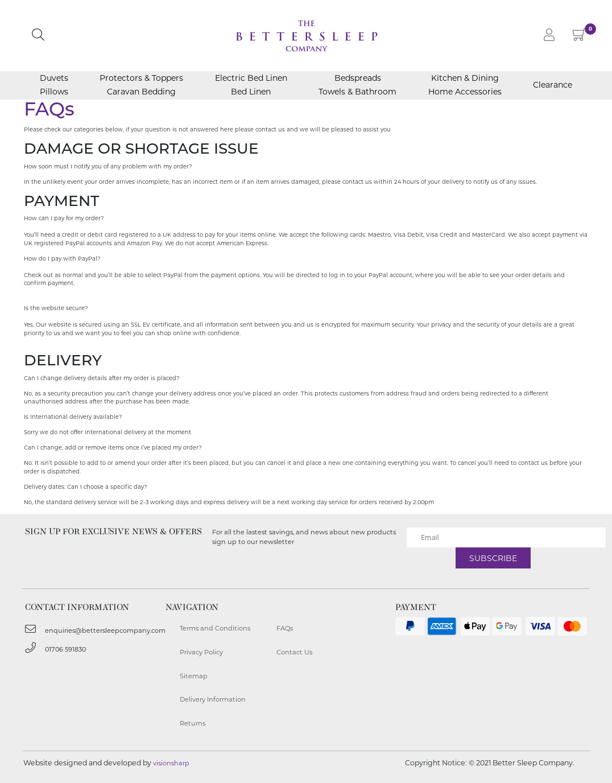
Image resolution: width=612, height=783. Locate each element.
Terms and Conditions (215, 628)
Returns (192, 723)
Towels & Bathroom (357, 91)
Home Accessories (465, 91)
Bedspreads (357, 78)
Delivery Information (213, 699)
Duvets (54, 78)
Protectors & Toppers (141, 78)
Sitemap (194, 676)
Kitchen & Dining (465, 78)
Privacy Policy (201, 652)
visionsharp (171, 763)
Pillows (54, 91)
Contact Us (294, 652)
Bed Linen (251, 91)
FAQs (284, 628)
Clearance (552, 85)
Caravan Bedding (141, 91)
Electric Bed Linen (251, 78)
